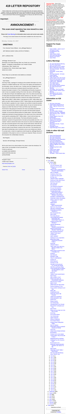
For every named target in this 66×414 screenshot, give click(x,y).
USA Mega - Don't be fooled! (56, 89)
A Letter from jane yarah (56, 175)
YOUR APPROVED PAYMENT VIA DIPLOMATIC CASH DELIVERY (57, 270)
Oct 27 (52, 357)
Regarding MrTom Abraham (57, 338)
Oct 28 (52, 356)
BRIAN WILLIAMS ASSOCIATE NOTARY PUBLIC (56, 240)
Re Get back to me (54, 342)
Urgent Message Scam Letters (57, 127)
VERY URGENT (54, 236)
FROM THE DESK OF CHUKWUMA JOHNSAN (57, 279)
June (50, 396)
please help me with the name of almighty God (57, 251)
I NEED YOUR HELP (55, 233)
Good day (52, 243)
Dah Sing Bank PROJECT (56, 231)
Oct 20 (52, 368)
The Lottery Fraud (54, 83)
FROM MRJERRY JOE (55, 298)
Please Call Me (54, 301)
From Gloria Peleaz (55, 314)
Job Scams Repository (55, 136)
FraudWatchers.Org (54, 51)
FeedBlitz (59, 412)
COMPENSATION (54, 292)
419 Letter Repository (23, 5)
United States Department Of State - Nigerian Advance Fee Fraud (57, 106)
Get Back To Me (54, 262)
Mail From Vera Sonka (55, 207)
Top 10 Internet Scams (55, 118)
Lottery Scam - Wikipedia (56, 81)
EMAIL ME (53, 290)
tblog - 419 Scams (54, 152)
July (50, 394)
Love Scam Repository (55, 140)
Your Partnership (54, 302)
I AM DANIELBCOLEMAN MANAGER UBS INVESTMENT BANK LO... (57, 219)
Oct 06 (52, 383)
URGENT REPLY (54, 245)
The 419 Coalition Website (56, 111)
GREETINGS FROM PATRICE (57, 331)
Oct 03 (52, 386)
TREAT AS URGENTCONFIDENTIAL (57, 226)
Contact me (53, 259)
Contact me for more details (57, 334)
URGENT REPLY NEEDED (57, 178)
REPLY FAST (53, 283)
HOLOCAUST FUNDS (55, 281)
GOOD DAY (53, 299)
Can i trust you (53, 183)
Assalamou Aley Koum (55, 174)
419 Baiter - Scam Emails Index (57, 153)
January (51, 403)
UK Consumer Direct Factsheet (57, 85)
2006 (49, 405)
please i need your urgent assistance (56, 200)
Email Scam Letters (54, 150)
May (50, 397)
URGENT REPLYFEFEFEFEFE (56, 205)
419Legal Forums (54, 126)
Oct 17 (52, 371)
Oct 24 (52, 362)
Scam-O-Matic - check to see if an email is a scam (57, 49)
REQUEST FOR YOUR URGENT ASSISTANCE (56, 194)
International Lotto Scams (56, 93)
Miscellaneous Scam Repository (57, 139)
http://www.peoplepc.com (8, 163)
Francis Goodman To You (56, 286)
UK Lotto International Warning (57, 63)
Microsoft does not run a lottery (57, 66)
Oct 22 (52, 365)
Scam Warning (11, 34)
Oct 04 (52, 385)
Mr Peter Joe (53, 177)
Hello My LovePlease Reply (57, 208)
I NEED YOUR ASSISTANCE (57, 274)
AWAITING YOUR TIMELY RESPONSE (56, 350)
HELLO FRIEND (54, 172)
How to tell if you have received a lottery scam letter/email (57, 79)
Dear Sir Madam (54, 325)
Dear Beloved (53, 255)
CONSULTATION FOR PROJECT (55, 222)
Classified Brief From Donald (57, 304)
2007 (49, 160)
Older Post (41, 169)
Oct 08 (52, 380)
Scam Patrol (53, 57)
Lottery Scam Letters (55, 149)
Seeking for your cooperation (57, 237)
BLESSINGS (53, 332)
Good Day (52, 313)
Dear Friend (53, 214)
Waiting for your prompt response (56, 167)
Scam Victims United (55, 54)
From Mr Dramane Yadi (56, 165)
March (51, 400)
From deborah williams (55, 189)
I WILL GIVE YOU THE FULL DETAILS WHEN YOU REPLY (57, 248)
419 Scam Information (55, 103)
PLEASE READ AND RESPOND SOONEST (56, 191)
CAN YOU (52, 329)
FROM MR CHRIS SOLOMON (57, 198)
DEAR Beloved (54, 261)
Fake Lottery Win (54, 76)
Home (23, 169)
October (51, 162)
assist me (52, 272)
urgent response (54, 317)
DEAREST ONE (54, 256)
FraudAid (52, 52)
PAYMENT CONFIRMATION (57, 196)
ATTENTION (53, 234)
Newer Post (5, 169)
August (51, 393)
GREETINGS (53, 202)
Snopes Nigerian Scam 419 (56, 116)
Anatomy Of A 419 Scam (56, 120)
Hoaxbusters (53, 117)
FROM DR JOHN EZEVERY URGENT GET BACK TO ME (57, 346)
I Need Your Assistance (56, 296)
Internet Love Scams (55, 56)
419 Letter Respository (55, 138)
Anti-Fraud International (55, 55)
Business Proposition (55, 181)
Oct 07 (52, 382)
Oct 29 (52, 163)
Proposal (52, 253)
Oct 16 (52, 373)
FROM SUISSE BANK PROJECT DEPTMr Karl (56, 229)
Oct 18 (52, 369)
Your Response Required (56, 186)
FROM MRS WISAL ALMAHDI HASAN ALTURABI (57, 327)
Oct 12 (52, 376)
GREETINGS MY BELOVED (57, 284)
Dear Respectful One (55, 213)
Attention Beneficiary (55, 224)
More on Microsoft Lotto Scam (57, 67)
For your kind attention (55, 188)
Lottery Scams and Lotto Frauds (57, 77)
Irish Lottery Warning (55, 84)
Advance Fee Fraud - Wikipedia (57, 112)
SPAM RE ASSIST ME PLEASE (55, 294)
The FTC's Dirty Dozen (55, 65)
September (52, 391)
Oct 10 (52, 379)
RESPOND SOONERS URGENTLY (55, 210)
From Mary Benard (54, 216)
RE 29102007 (53, 184)
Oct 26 (52, 359)
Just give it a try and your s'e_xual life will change (56, 265)
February (51, 402)
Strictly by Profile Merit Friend (57, 180)
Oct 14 (52, 374)
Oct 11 (52, 377)
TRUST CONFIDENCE (55, 258)
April (50, 399)
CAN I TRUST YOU (55, 354)
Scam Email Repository (55, 135)
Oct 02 (52, 388)
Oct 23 (52, 363)
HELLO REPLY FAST (55, 277)
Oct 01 (52, 390)
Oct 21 (52, 366)
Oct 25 (52, 360)
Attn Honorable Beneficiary (56, 352)
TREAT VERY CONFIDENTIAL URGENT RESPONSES (57, 170)
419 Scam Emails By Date (56, 141)
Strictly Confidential (55, 319)
